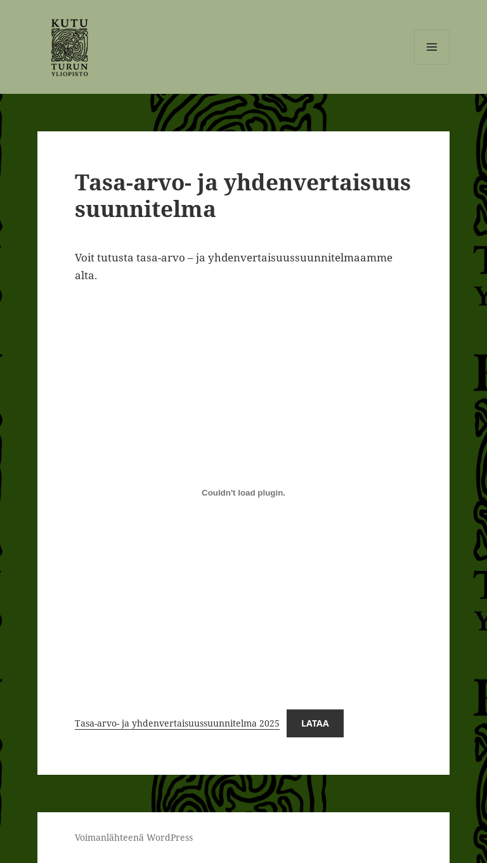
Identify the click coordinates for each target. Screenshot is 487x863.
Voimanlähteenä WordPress (134, 837)
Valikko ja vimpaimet (432, 64)
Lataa (315, 723)
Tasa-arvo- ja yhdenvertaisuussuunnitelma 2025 (177, 723)
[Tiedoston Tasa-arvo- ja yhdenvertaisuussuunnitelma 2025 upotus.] (243, 492)
